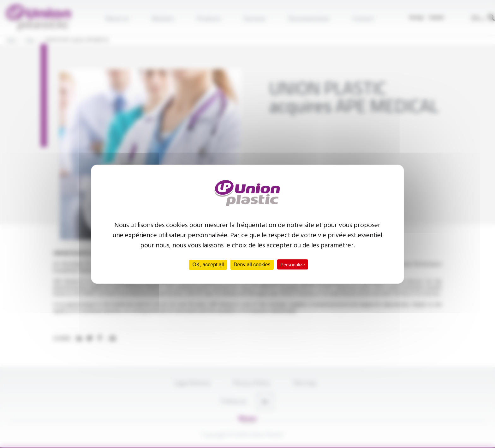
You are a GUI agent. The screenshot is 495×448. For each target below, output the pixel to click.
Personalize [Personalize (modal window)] (292, 264)
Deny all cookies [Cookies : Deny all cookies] (252, 264)
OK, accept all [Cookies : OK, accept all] (208, 264)
